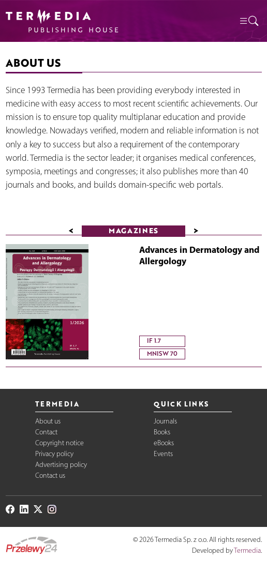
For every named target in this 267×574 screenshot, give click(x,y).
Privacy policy (54, 453)
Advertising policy (61, 464)
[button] (248, 21)
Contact (46, 432)
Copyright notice (59, 443)
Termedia (247, 550)
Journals (165, 421)
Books (162, 432)
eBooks (164, 443)
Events (163, 453)
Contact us (50, 475)
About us (48, 421)
